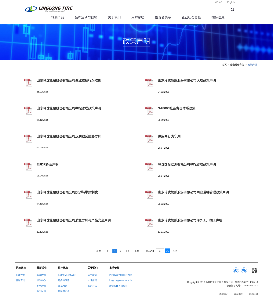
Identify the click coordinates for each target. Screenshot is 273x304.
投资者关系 (163, 17)
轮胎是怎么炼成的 (67, 274)
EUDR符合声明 (48, 164)
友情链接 (114, 267)
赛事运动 (41, 285)
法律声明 (223, 294)
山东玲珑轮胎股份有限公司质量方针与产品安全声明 (74, 220)
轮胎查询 (20, 280)
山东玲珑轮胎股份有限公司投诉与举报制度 (67, 192)
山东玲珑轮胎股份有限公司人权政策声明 (187, 80)
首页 (224, 64)
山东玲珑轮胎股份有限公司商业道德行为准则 (69, 80)
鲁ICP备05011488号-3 (246, 282)
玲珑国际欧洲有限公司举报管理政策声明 (187, 164)
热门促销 (41, 291)
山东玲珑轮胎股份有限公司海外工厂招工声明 (190, 220)
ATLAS (218, 2)
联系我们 (253, 294)
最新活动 (41, 267)
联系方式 (92, 285)
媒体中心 (41, 280)
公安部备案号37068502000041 (242, 285)
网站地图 (238, 294)
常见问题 (62, 285)
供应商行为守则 (169, 136)
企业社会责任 (191, 17)
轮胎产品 (57, 17)
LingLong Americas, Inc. (121, 280)
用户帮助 (137, 17)
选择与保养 (63, 280)
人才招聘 (92, 280)
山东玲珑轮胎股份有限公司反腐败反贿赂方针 (69, 136)
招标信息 (218, 17)
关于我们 (114, 17)
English (231, 2)
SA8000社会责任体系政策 (176, 108)
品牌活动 (41, 274)
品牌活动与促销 (86, 17)
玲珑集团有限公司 (118, 285)
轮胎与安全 (63, 291)
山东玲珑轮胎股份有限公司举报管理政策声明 (69, 108)
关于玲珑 (92, 274)
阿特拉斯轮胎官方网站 (120, 274)
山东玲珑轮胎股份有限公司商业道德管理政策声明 (193, 192)
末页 (137, 250)
